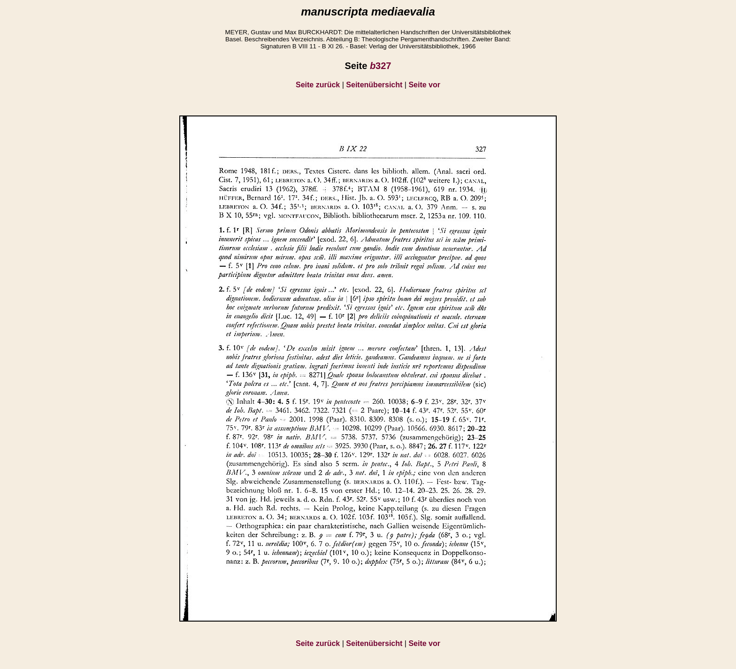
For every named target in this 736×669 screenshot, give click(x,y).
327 (380, 66)
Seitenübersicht (374, 85)
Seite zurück (318, 85)
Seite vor (424, 85)
